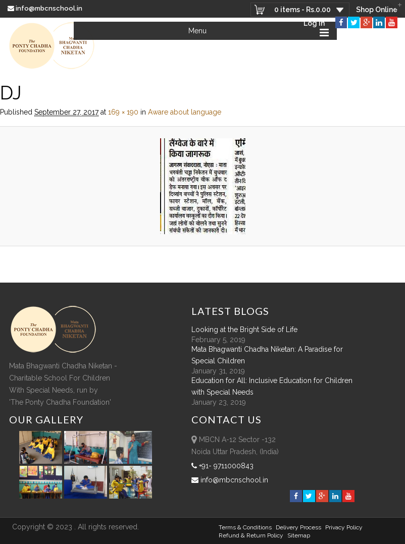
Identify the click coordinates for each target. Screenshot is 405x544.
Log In (314, 23)
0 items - (302, 10)
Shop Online (376, 10)
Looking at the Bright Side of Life (244, 329)
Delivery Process (298, 527)
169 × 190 (123, 112)
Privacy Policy (344, 527)
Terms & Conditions (245, 527)
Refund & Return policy (251, 535)
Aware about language (184, 112)
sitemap (298, 535)
